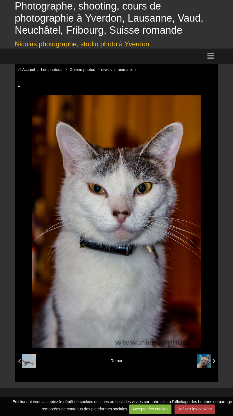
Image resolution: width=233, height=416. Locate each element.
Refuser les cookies (194, 409)
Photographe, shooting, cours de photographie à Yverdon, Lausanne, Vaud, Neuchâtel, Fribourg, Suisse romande (109, 18)
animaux (125, 69)
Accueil (28, 69)
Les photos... (52, 69)
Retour (116, 360)
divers (106, 69)
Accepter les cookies (150, 409)
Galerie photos (82, 69)
